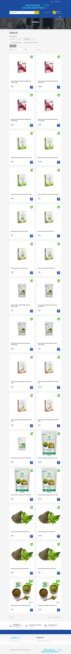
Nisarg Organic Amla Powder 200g (19, 268)
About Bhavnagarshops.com (44, 640)
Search (37, 25)
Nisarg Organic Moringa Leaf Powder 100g (21, 157)
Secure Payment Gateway (35, 625)
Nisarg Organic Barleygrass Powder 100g (21, 458)
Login (52, 1)
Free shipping (16, 624)
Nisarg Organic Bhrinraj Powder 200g (20, 568)
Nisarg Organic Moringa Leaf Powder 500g (48, 194)
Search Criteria (13, 36)
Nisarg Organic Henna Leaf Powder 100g (20, 605)
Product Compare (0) (38, 49)
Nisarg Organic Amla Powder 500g (46, 268)
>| (19, 617)
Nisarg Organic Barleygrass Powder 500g (48, 494)
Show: (26, 49)
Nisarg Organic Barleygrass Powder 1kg (47, 458)
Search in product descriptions (30, 42)
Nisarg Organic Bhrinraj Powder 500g (47, 568)
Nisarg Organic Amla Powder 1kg (46, 231)
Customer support (52, 625)
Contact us (40, 643)
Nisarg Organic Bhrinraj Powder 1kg (46, 531)
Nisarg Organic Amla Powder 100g (19, 231)
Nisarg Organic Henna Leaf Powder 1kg (47, 605)
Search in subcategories (16, 42)
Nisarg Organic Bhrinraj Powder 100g (20, 531)
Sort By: (11, 49)
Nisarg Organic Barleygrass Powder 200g (21, 494)
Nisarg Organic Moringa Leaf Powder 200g (21, 194)
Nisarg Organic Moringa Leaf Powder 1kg (48, 157)
